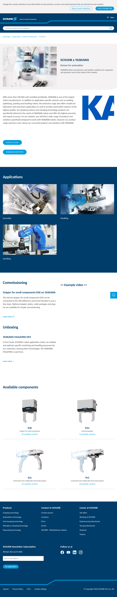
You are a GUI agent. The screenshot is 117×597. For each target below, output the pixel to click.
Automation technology (12, 517)
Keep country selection (81, 8)
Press (43, 521)
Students (83, 530)
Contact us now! (12, 142)
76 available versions (87, 434)
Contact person (47, 513)
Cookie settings (40, 589)
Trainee (82, 534)
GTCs (29, 589)
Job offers (83, 513)
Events (43, 526)
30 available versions (30, 434)
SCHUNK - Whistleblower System (54, 530)
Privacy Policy (18, 589)
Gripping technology (11, 513)
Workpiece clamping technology (15, 526)
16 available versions (30, 484)
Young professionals (87, 526)
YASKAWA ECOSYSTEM (14, 152)
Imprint (6, 589)
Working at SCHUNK (87, 517)
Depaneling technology (12, 530)
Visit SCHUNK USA (105, 8)
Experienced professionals (90, 521)
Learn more (7, 316)
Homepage (6, 37)
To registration (10, 566)
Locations (45, 517)
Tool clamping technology (13, 521)
